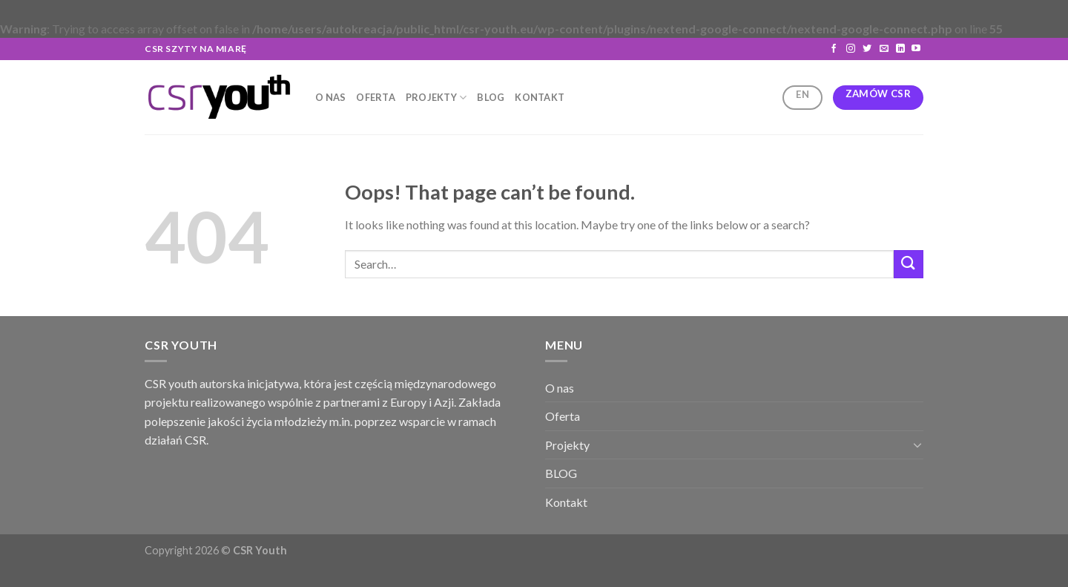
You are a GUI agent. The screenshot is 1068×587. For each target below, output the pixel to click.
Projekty (436, 98)
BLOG (490, 97)
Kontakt (539, 97)
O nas (330, 97)
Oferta (375, 97)
